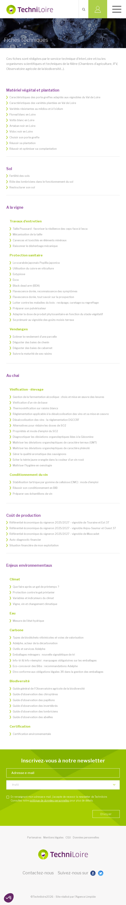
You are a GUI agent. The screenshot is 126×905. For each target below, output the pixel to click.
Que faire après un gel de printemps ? (36, 586)
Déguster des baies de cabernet (32, 348)
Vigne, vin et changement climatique (35, 604)
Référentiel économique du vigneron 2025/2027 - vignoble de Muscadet (54, 533)
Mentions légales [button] (53, 837)
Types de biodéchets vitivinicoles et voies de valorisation (48, 637)
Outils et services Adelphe (29, 649)
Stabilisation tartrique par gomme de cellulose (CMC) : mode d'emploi (55, 482)
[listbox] (63, 785)
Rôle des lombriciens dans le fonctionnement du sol (41, 181)
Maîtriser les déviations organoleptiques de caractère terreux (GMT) (55, 442)
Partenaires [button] (34, 837)
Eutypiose (19, 274)
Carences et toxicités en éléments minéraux (40, 240)
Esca (16, 279)
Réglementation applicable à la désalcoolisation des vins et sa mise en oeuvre (61, 414)
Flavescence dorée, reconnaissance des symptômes (45, 291)
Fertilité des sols (19, 175)
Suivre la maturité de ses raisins (32, 353)
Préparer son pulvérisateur (29, 308)
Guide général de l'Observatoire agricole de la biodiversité (49, 688)
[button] (9, 898)
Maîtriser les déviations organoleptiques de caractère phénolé (51, 448)
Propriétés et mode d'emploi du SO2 (35, 431)
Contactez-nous (38, 872)
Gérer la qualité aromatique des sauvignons (39, 454)
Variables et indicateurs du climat (33, 598)
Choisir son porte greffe (24, 137)
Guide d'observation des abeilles (33, 717)
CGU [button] (68, 837)
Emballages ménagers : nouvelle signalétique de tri (44, 654)
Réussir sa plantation (22, 143)
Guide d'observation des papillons (34, 700)
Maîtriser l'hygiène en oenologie (32, 465)
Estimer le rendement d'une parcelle (35, 336)
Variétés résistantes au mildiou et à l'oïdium (36, 108)
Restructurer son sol (22, 187)
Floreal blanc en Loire (22, 114)
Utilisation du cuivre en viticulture (33, 268)
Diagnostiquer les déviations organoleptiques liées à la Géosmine (53, 436)
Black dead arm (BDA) (26, 285)
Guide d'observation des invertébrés (35, 705)
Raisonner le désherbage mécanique (35, 246)
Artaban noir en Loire (22, 125)
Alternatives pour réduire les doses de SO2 (39, 425)
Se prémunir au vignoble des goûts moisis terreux (43, 319)
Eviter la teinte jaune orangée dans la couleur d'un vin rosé (48, 459)
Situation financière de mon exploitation (34, 545)
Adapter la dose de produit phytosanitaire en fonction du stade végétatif (58, 314)
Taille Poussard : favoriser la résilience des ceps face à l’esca (50, 228)
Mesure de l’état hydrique (28, 620)
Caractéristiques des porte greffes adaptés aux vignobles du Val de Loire (54, 97)
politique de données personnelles (49, 800)
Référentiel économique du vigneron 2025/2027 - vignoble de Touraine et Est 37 (59, 522)
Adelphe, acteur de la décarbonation (35, 643)
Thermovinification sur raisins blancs (35, 408)
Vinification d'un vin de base (30, 402)
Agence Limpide (86, 896)
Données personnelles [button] (86, 837)
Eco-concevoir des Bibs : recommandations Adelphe (45, 666)
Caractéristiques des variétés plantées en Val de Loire (42, 103)
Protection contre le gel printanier (34, 592)
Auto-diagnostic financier (25, 539)
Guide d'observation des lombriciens (35, 711)
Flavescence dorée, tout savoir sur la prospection (43, 297)
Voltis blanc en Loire (21, 120)
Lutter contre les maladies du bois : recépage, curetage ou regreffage (56, 302)
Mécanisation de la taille (27, 234)
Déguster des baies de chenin (31, 342)
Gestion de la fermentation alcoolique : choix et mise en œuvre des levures (58, 397)
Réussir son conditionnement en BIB (35, 487)
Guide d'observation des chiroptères (35, 694)
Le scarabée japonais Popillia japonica (36, 262)
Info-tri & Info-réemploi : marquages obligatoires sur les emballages (55, 660)
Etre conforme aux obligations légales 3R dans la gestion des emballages (58, 671)
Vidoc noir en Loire (21, 131)
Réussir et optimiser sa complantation (33, 148)
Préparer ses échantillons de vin (32, 493)
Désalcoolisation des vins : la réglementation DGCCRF (46, 419)
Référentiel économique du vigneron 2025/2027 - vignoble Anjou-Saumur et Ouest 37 (62, 528)
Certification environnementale (32, 734)
